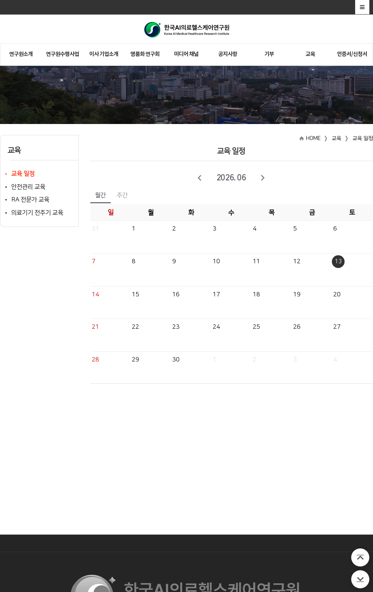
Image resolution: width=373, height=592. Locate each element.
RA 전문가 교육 (30, 199)
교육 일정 (23, 174)
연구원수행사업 (62, 54)
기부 (269, 54)
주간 (122, 195)
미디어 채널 (186, 54)
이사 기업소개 (103, 54)
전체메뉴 (362, 7)
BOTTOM (360, 579)
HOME (313, 138)
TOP (360, 557)
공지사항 (227, 54)
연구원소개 (21, 54)
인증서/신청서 (352, 54)
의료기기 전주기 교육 (37, 212)
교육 (310, 54)
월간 (100, 195)
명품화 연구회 (145, 54)
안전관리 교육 (28, 187)
